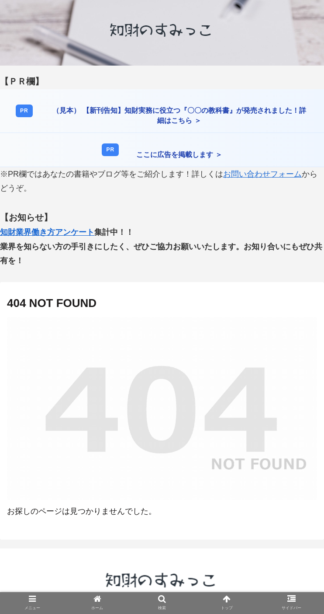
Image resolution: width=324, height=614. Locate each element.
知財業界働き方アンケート (47, 232)
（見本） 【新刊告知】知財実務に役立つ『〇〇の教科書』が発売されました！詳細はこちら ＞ (179, 115)
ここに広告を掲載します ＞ (179, 154)
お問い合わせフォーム (262, 174)
